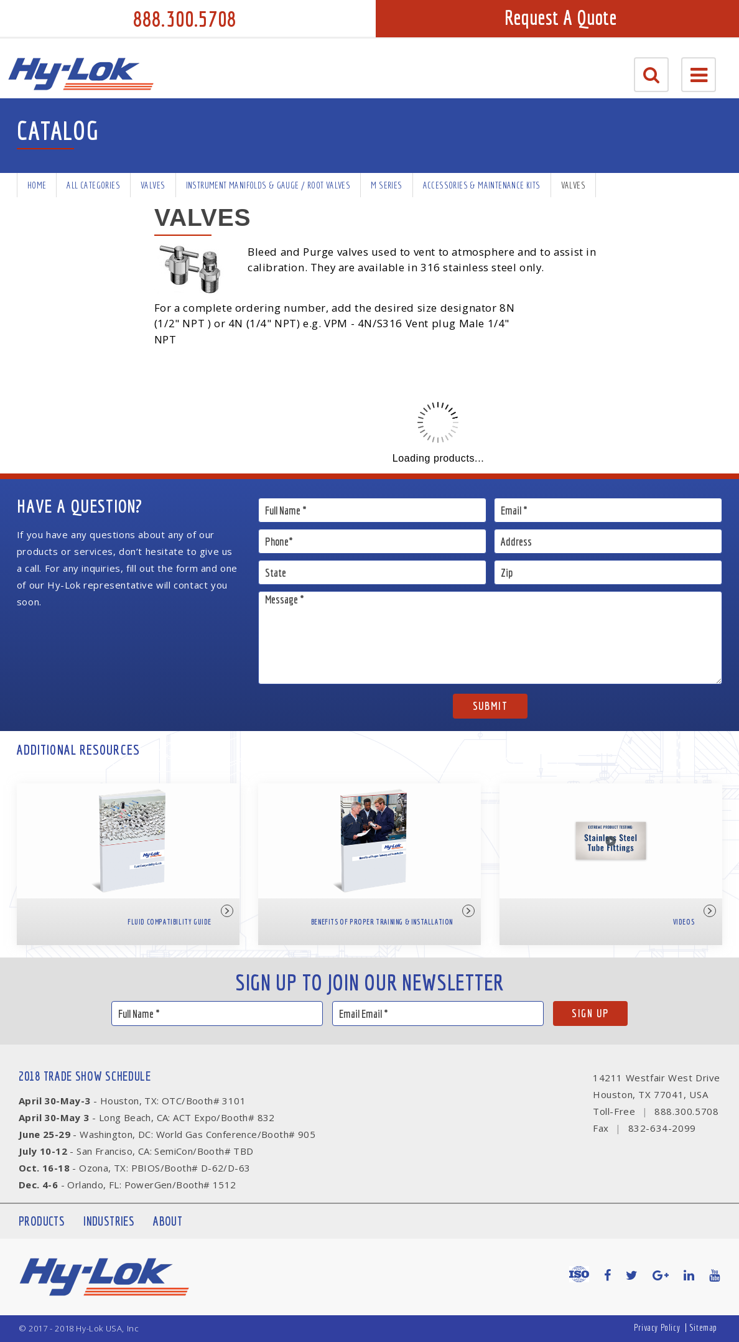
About (167, 1221)
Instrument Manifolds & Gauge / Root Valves (268, 185)
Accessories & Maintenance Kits (482, 185)
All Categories (93, 185)
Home (37, 185)
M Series (386, 185)
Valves (153, 185)
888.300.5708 (184, 18)
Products (42, 1221)
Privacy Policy (657, 1327)
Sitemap (703, 1327)
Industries (108, 1221)
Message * (490, 637)
